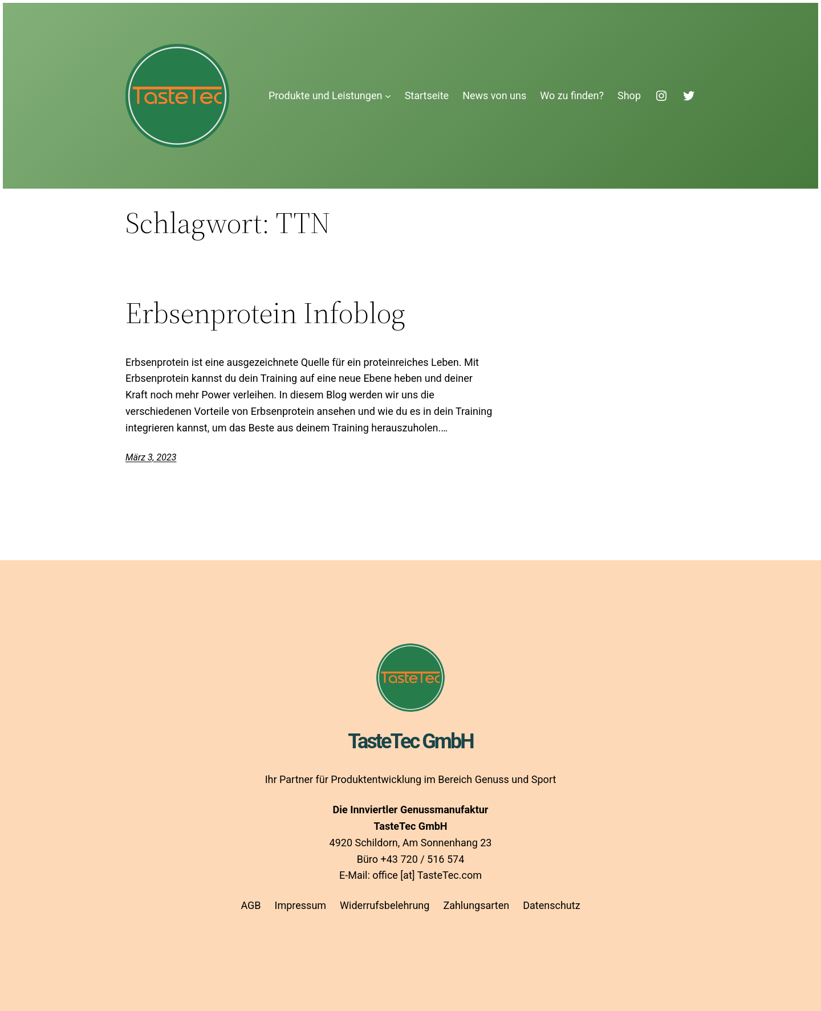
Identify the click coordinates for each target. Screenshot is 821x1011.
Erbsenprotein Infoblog (265, 313)
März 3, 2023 (150, 457)
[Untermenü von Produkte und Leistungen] (388, 96)
